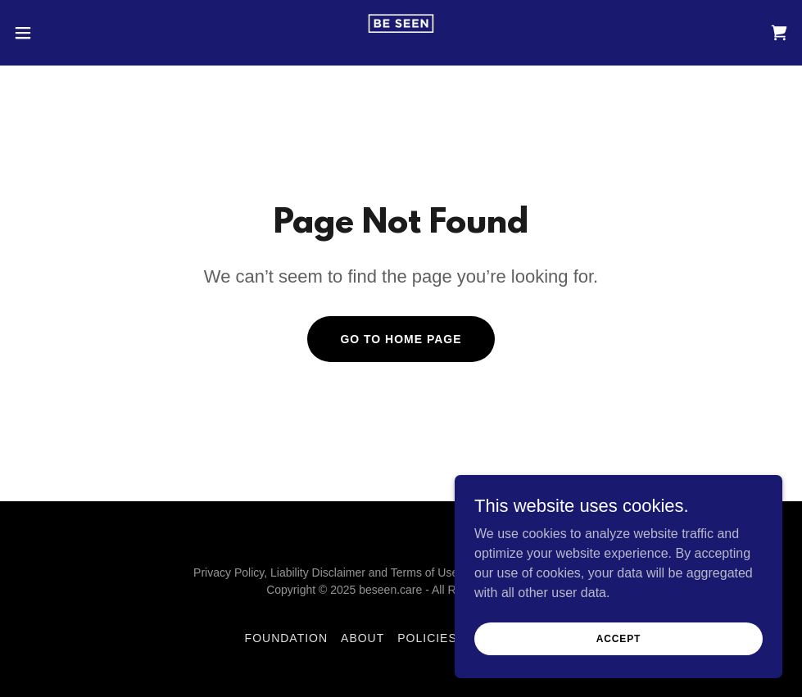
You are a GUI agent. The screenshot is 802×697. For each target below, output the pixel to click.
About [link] (362, 638)
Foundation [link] (286, 638)
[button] (66, 32)
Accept (618, 638)
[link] (401, 33)
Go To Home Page (400, 339)
